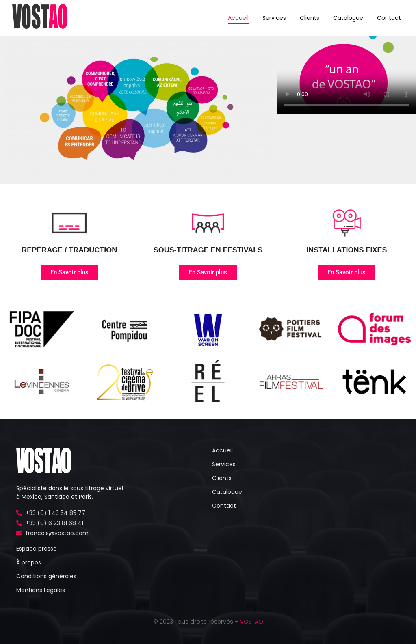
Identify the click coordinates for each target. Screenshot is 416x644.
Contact (389, 18)
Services (274, 18)
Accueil (238, 18)
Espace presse (36, 549)
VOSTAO (251, 622)
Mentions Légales (40, 590)
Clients (309, 18)
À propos (28, 562)
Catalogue (348, 18)
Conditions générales (46, 576)
